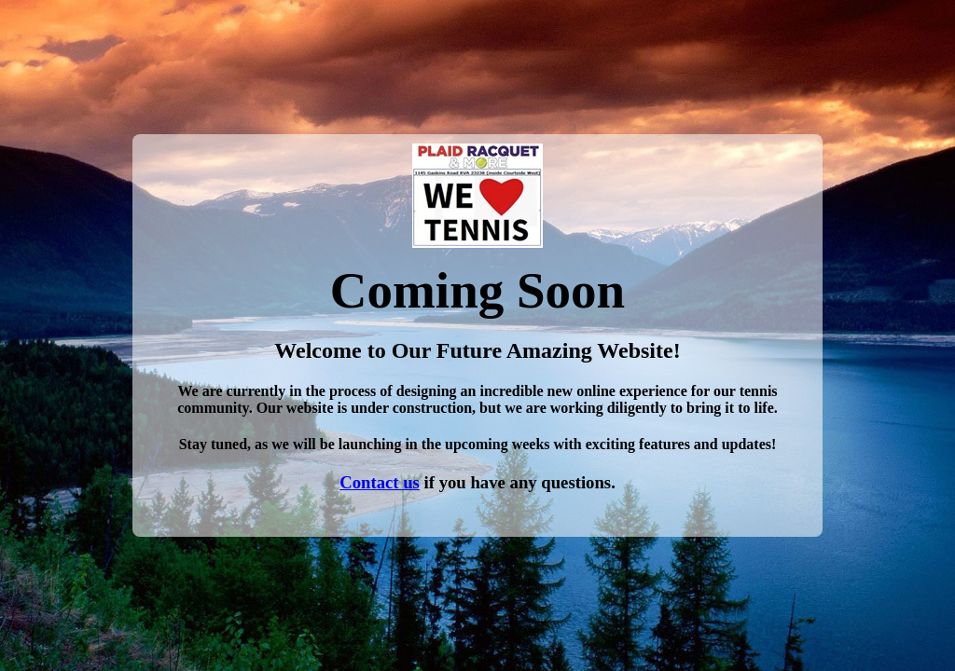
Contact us (379, 482)
